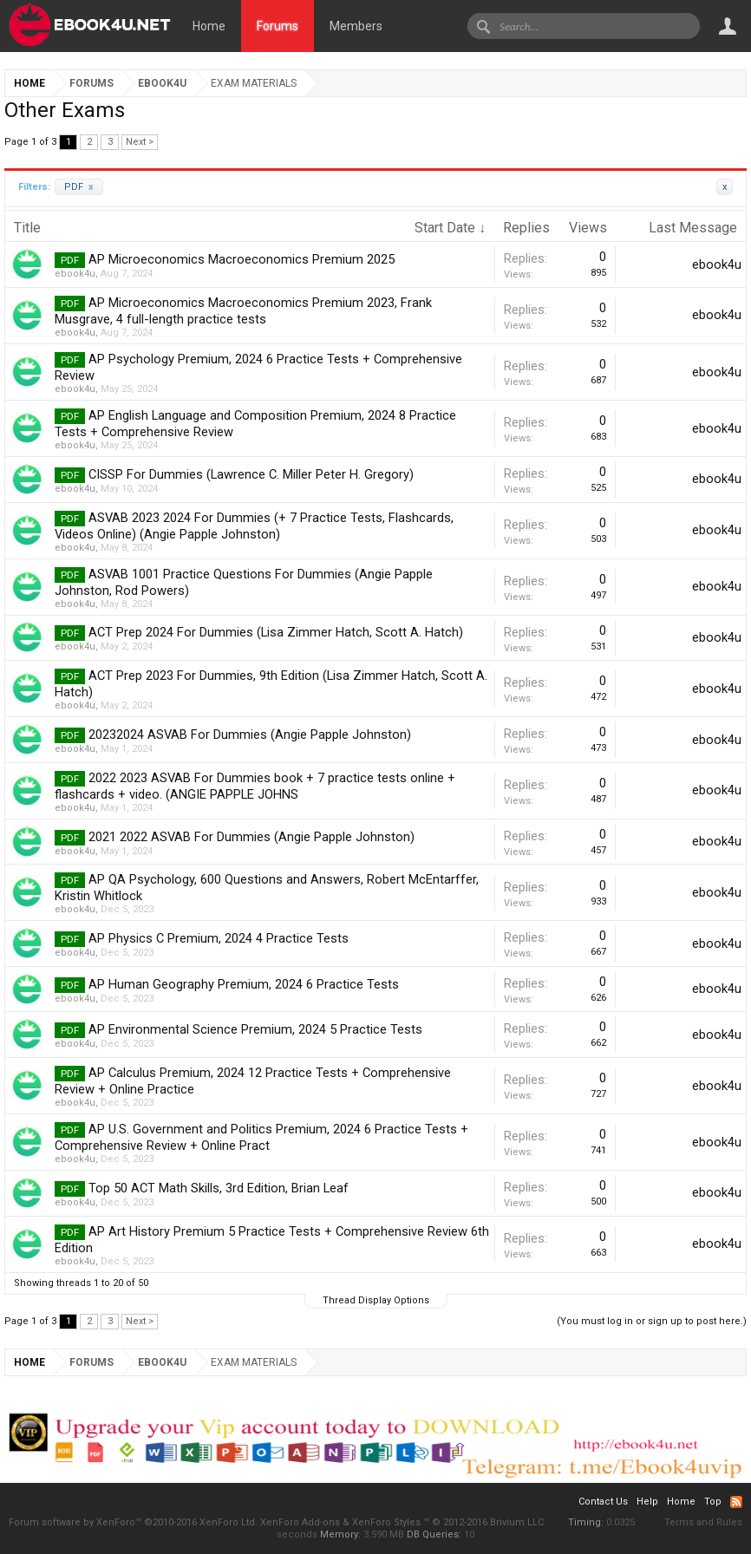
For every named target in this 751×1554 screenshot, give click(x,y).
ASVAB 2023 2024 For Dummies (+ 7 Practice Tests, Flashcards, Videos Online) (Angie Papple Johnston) (254, 526)
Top (713, 1501)
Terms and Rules (703, 1522)
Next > (139, 141)
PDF (79, 187)
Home (209, 26)
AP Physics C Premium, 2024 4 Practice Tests (218, 938)
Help (647, 1501)
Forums (277, 26)
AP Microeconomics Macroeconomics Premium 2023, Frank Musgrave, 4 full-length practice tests (243, 311)
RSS (736, 1502)
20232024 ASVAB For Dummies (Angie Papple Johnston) (249, 734)
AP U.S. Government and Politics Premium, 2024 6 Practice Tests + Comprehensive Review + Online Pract (261, 1137)
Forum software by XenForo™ (133, 1522)
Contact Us (603, 1501)
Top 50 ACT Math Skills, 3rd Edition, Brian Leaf (218, 1188)
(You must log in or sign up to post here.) (652, 1321)
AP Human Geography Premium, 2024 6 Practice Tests (243, 984)
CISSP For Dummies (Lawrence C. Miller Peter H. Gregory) (251, 474)
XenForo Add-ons (300, 1522)
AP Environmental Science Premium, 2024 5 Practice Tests (255, 1029)
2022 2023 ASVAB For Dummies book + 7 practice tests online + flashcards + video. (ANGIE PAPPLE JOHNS (255, 786)
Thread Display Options (376, 1300)
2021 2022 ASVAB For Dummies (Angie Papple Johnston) (251, 837)
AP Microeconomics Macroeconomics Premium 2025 (241, 259)
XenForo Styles (386, 1522)
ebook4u (75, 273)
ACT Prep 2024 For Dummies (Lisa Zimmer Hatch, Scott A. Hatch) (275, 632)
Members (356, 26)
